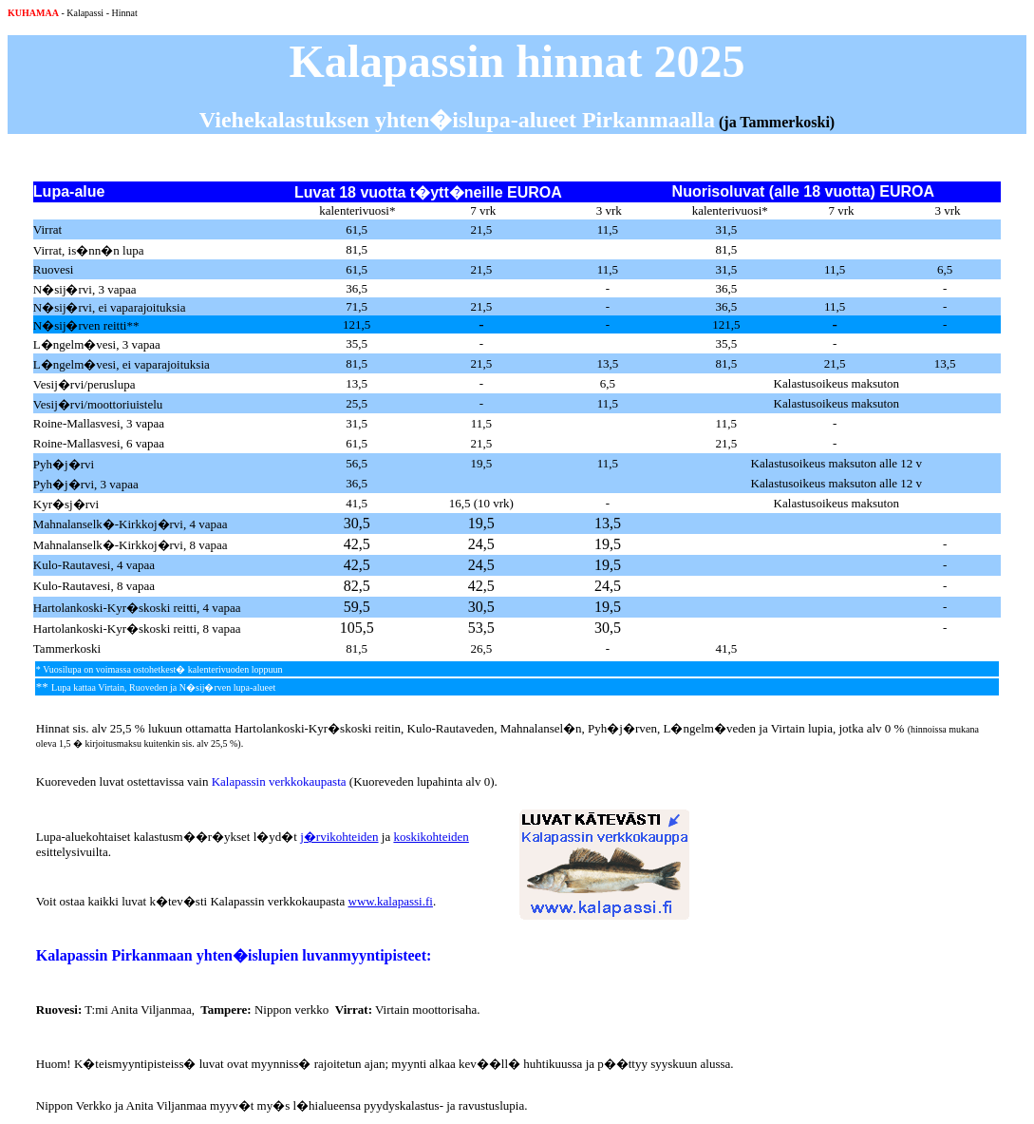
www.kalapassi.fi (390, 901)
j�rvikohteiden (339, 836)
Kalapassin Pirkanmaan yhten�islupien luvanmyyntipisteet (231, 955)
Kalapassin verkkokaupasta (279, 781)
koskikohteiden (430, 836)
